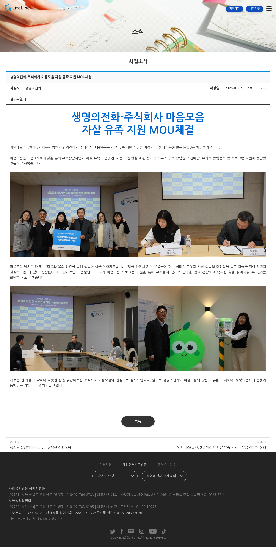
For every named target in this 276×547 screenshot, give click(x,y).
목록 (138, 421)
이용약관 (106, 465)
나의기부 (254, 8)
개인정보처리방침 (135, 465)
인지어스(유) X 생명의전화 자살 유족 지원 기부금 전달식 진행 (221, 447)
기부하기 (234, 8)
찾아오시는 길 (167, 465)
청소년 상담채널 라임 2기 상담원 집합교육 (40, 447)
